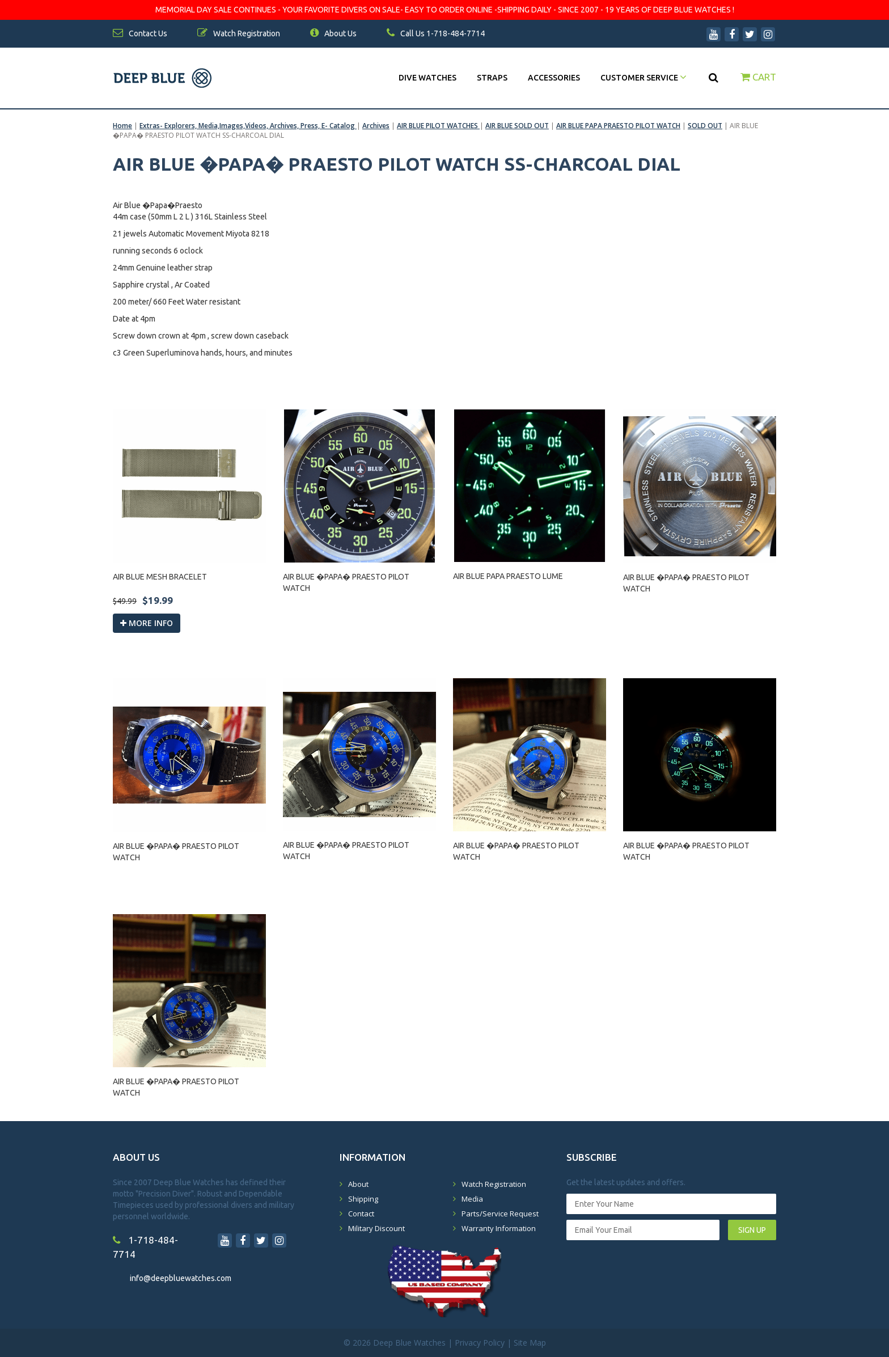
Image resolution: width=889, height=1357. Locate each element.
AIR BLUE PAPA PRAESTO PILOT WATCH (618, 125)
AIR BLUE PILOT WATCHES (438, 125)
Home (122, 125)
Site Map (530, 1342)
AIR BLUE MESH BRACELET (160, 576)
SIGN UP (752, 1230)
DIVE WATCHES (427, 77)
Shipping (363, 1199)
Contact (361, 1213)
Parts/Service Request (500, 1213)
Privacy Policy (480, 1342)
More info (146, 623)
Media (472, 1199)
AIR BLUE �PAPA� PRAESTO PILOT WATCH (346, 582)
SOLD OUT (705, 125)
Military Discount (376, 1228)
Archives (376, 125)
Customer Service (643, 77)
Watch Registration (494, 1184)
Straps (492, 77)
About (358, 1184)
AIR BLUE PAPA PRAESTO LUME (508, 576)
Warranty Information (499, 1228)
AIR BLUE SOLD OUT (517, 125)
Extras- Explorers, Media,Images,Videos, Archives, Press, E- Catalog (248, 125)
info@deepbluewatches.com (180, 1278)
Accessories (554, 77)
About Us (333, 33)
